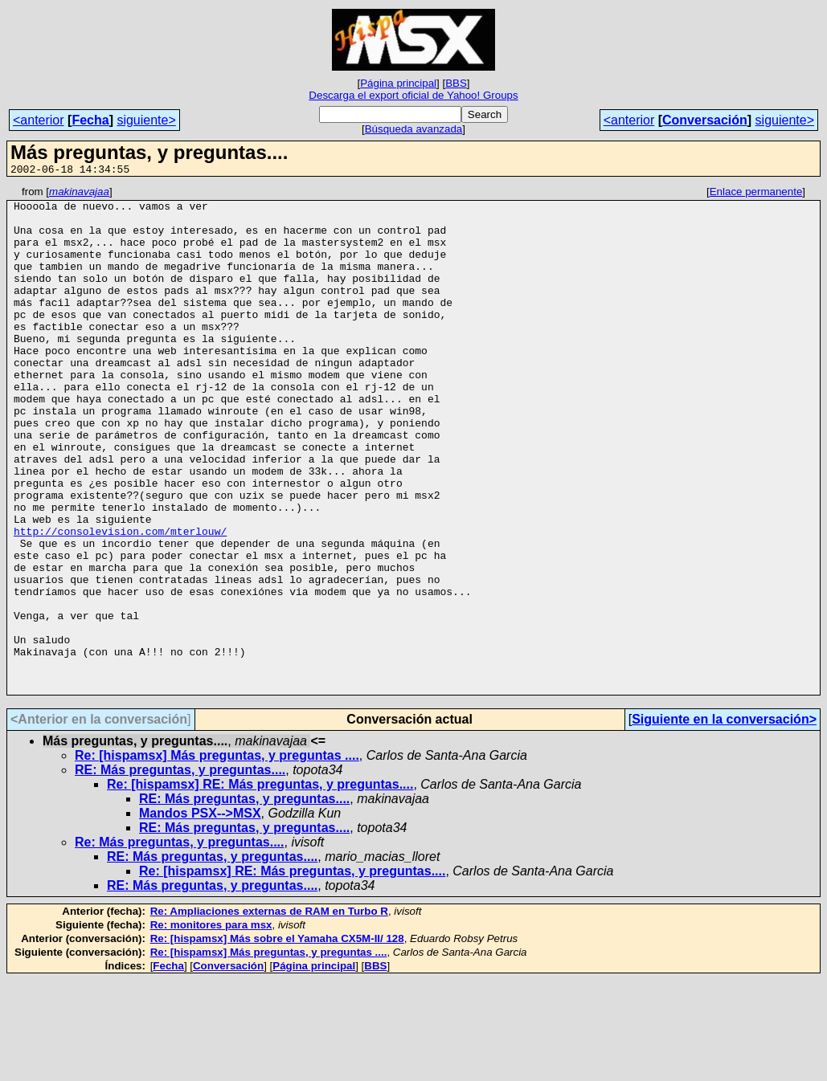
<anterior (38, 120)
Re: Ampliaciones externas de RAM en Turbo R (269, 1012)
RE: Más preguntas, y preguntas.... (180, 871)
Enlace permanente (756, 194)
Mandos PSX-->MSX (200, 914)
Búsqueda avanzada (414, 129)
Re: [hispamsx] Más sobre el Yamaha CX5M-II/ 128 (277, 1040)
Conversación (704, 120)
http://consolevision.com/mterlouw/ (120, 601)
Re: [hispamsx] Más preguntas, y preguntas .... (217, 856)
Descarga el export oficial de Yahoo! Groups (413, 95)
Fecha (90, 120)
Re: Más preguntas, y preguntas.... (180, 943)
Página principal (398, 83)
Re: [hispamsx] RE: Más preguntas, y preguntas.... (260, 885)
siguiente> (146, 120)
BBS (456, 83)
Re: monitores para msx (211, 1026)
